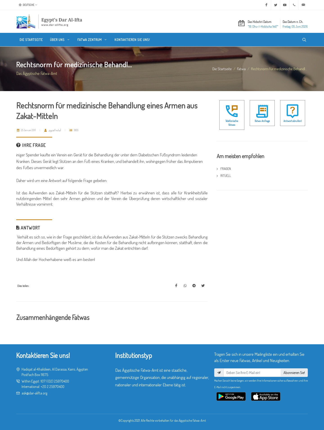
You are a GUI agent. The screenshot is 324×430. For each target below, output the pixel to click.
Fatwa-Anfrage (262, 121)
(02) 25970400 (58, 381)
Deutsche (28, 5)
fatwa (241, 68)
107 (42, 381)
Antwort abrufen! (293, 121)
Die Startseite (222, 68)
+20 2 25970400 (52, 386)
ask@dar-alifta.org (34, 393)
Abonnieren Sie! (294, 372)
